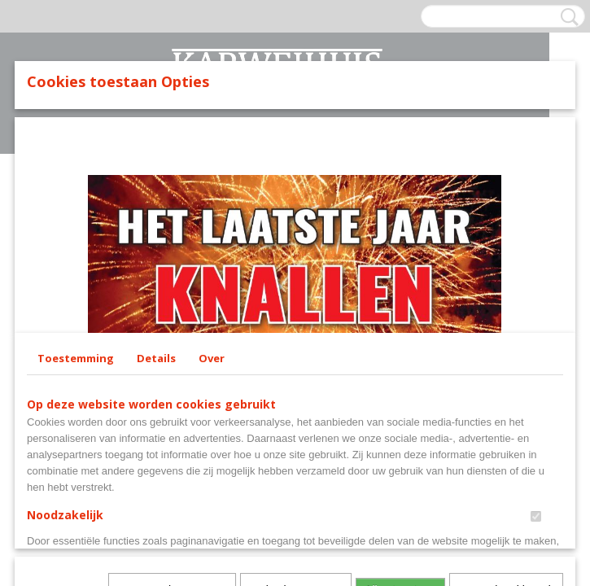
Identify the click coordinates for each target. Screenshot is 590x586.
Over (212, 358)
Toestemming (75, 358)
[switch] (536, 516)
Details (156, 358)
